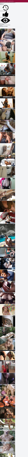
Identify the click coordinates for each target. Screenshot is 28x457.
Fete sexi (26, 450)
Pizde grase (2, 452)
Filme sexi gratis (7, 450)
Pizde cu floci (17, 452)
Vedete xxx (1, 450)
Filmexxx (12, 452)
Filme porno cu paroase (14, 450)
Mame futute (21, 450)
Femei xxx (22, 452)
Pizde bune (7, 452)
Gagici (10, 453)
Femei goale (20, 451)
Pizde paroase (6, 453)
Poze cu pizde (10, 451)
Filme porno (1, 4)
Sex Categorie (2, 24)
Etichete (1, 25)
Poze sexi (1, 3)
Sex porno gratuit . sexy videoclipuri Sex (7, 1)
